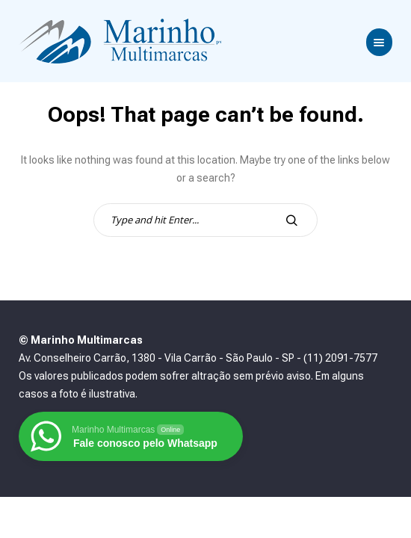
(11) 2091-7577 (340, 358)
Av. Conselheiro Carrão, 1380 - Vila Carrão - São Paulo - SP (156, 358)
